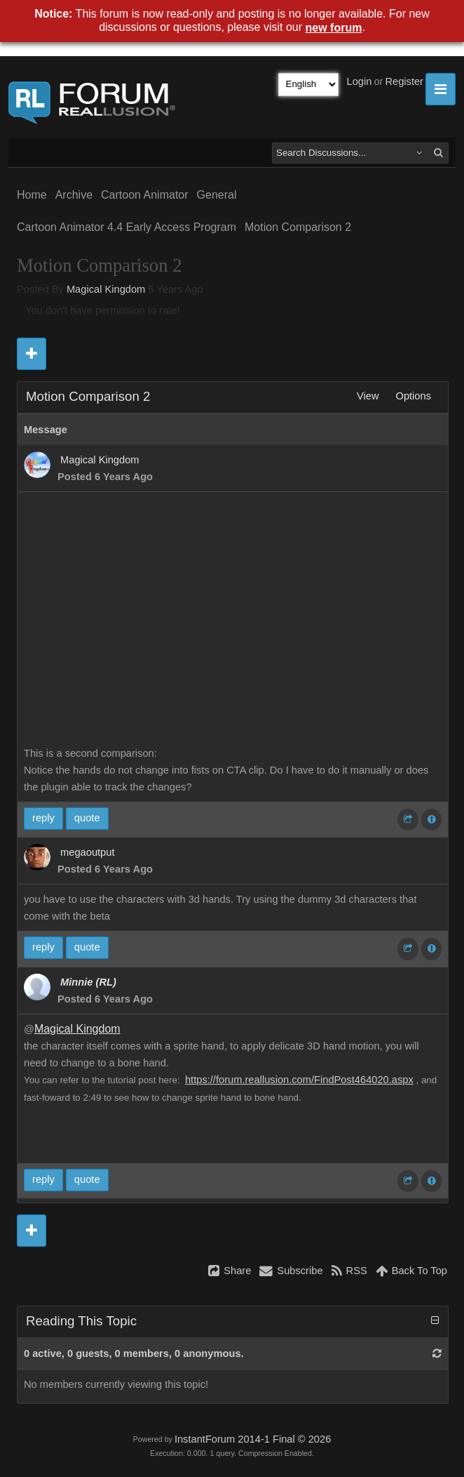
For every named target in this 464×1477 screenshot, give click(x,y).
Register (404, 81)
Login (359, 81)
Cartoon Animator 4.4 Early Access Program (126, 227)
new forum (334, 28)
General (217, 195)
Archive (74, 195)
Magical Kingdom (106, 289)
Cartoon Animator (145, 195)
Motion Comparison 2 (298, 227)
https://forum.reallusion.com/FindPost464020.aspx (299, 1079)
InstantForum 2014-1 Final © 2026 (253, 1439)
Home (32, 195)
